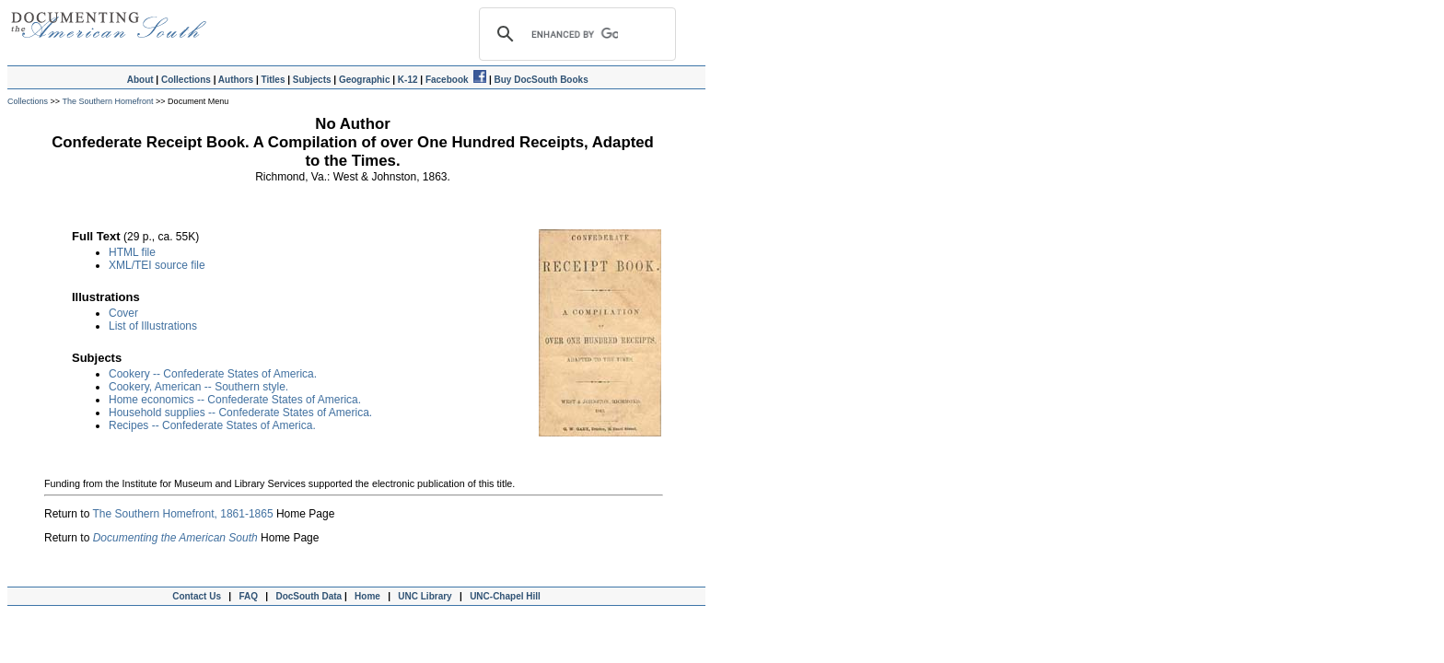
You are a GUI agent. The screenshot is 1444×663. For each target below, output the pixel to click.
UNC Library (424, 596)
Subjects (312, 80)
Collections (186, 80)
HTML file (132, 252)
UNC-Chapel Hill (507, 596)
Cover (123, 313)
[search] (575, 34)
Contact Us (194, 596)
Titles (273, 80)
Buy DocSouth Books (541, 80)
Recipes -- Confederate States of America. (212, 425)
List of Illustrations (153, 326)
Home (367, 596)
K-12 (408, 80)
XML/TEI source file (157, 265)
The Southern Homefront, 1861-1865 (182, 513)
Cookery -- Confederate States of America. (213, 373)
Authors (235, 80)
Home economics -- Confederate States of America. (235, 399)
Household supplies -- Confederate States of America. (240, 412)
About (140, 80)
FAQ (248, 596)
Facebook (455, 80)
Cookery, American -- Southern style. (198, 386)
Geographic (364, 80)
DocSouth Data (308, 596)
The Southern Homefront (108, 101)
